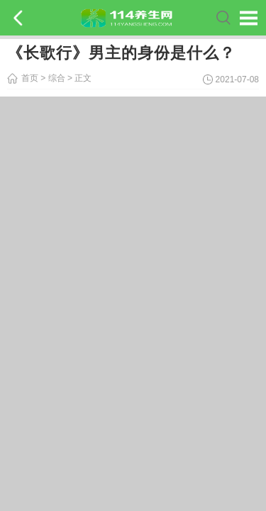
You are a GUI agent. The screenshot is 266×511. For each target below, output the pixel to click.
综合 (56, 78)
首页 (29, 78)
